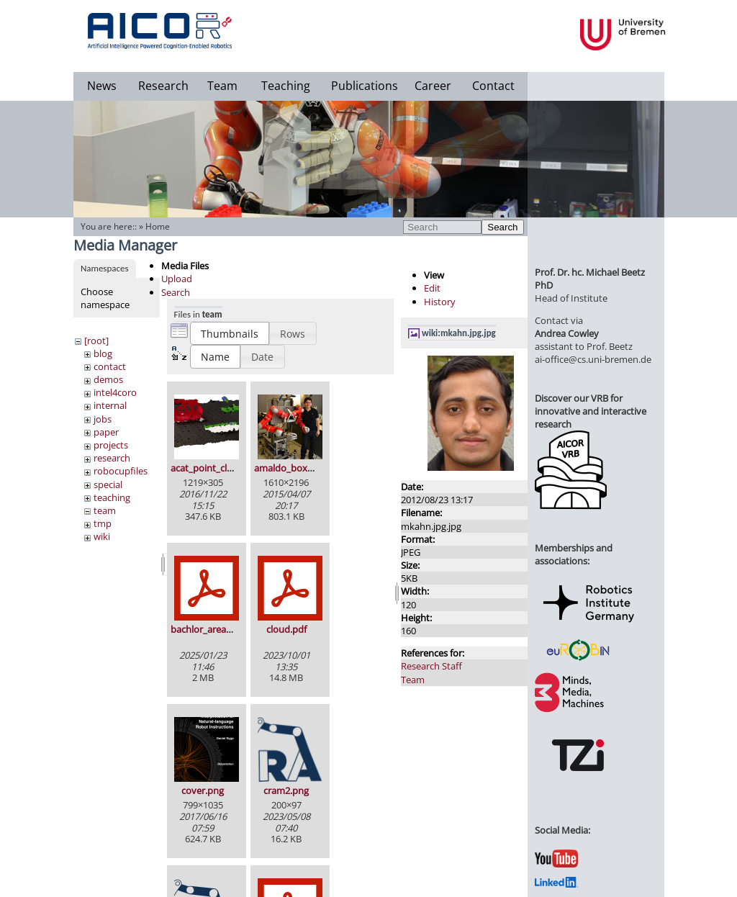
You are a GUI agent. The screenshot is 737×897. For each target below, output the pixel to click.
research (112, 457)
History (440, 301)
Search (502, 227)
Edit (432, 287)
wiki (102, 536)
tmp (103, 523)
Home (157, 226)
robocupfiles (121, 470)
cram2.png (286, 790)
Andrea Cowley (567, 333)
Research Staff (431, 665)
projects (111, 444)
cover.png (202, 790)
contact (110, 366)
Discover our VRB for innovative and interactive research (590, 411)
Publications (364, 86)
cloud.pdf (286, 629)
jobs (103, 419)
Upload (176, 278)
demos (108, 379)
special (108, 484)
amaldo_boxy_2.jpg (295, 467)
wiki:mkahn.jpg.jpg (459, 333)
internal (110, 405)
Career (433, 86)
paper (106, 431)
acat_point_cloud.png (217, 467)
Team (222, 86)
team (105, 510)
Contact (493, 86)
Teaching (285, 86)
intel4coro (115, 392)
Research (163, 86)
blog (103, 353)
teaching (112, 497)
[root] (96, 340)
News (102, 86)
